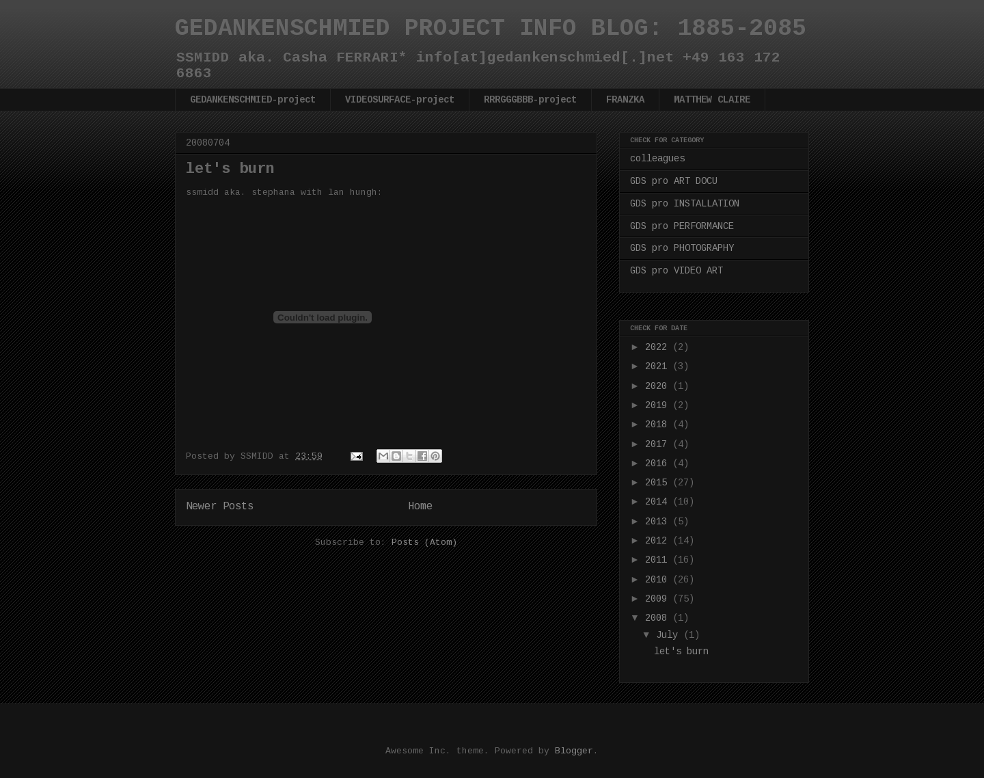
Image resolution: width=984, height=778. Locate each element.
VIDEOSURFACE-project (399, 99)
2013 (658, 521)
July (669, 635)
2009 (658, 598)
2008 (658, 618)
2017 (658, 444)
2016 (658, 463)
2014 (658, 501)
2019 (658, 405)
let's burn (230, 169)
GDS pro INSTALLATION (684, 203)
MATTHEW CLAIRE (712, 99)
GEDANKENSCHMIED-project (253, 99)
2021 (658, 366)
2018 (658, 424)
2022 (658, 347)
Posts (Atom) (424, 542)
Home (420, 506)
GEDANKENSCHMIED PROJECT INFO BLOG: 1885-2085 (490, 28)
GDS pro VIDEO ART (676, 270)
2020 (658, 386)
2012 (658, 540)
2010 (658, 579)
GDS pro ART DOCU (674, 181)
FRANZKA (625, 99)
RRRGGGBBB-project (530, 99)
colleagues (657, 158)
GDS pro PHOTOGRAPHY (682, 248)
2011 (658, 559)
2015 (658, 482)
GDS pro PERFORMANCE (682, 226)
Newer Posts (220, 506)
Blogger (574, 751)
